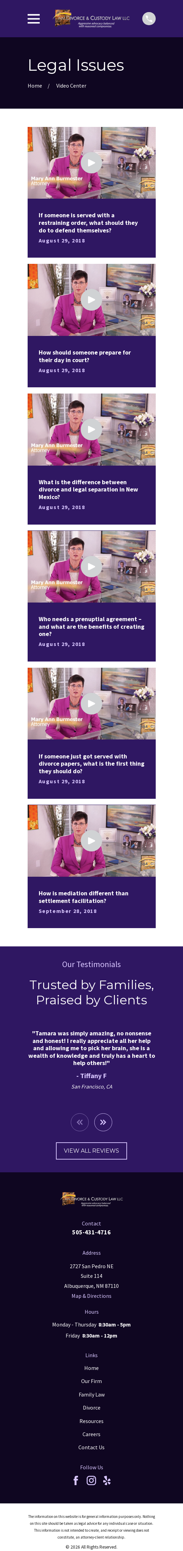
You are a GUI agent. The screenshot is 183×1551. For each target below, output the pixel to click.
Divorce (91, 1407)
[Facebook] (75, 1480)
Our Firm (91, 1381)
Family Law (92, 1394)
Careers (91, 1434)
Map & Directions (91, 1295)
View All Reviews (91, 1150)
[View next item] (103, 1122)
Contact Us (91, 1447)
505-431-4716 (91, 1232)
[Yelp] (107, 1480)
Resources (91, 1421)
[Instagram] (91, 1480)
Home (91, 1367)
